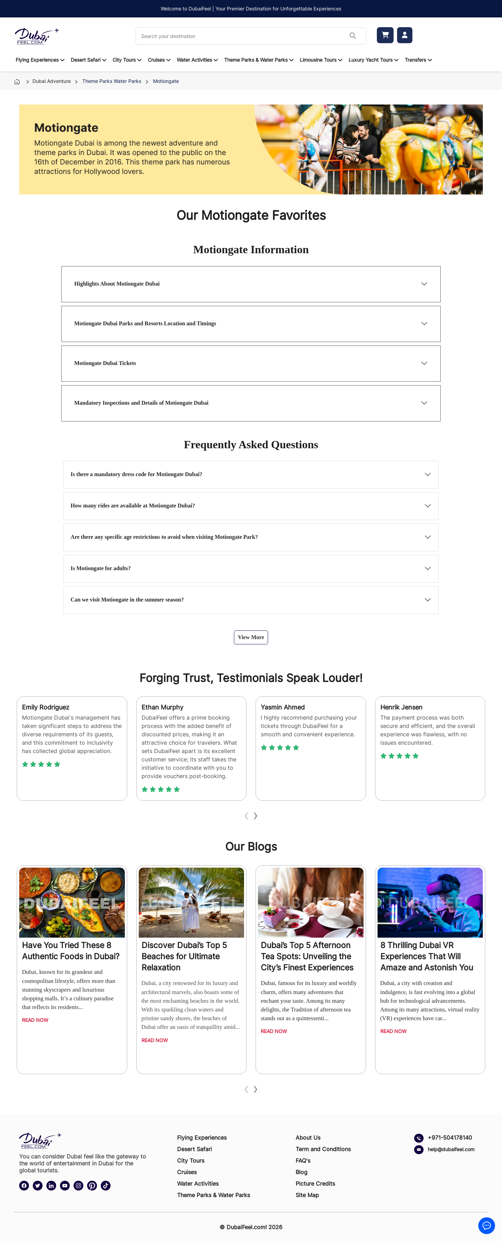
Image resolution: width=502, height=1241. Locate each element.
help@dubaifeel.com (451, 1149)
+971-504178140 (450, 1137)
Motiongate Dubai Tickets (105, 363)
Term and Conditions (323, 1149)
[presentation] (246, 814)
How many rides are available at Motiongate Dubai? (133, 506)
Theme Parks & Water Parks (256, 60)
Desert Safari (85, 60)
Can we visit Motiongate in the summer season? (127, 600)
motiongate (164, 81)
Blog (301, 1172)
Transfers (415, 60)
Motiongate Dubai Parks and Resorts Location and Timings (145, 323)
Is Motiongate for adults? (101, 568)
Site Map (307, 1195)
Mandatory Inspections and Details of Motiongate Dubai (141, 403)
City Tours (124, 60)
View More (251, 637)
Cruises (156, 60)
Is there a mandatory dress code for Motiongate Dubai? (137, 474)
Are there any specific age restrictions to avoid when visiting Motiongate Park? (164, 537)
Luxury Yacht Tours (371, 60)
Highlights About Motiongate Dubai (117, 284)
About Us (308, 1137)
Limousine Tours (318, 60)
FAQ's (303, 1160)
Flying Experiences (37, 60)
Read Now (35, 1020)
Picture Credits (315, 1183)
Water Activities (194, 60)
